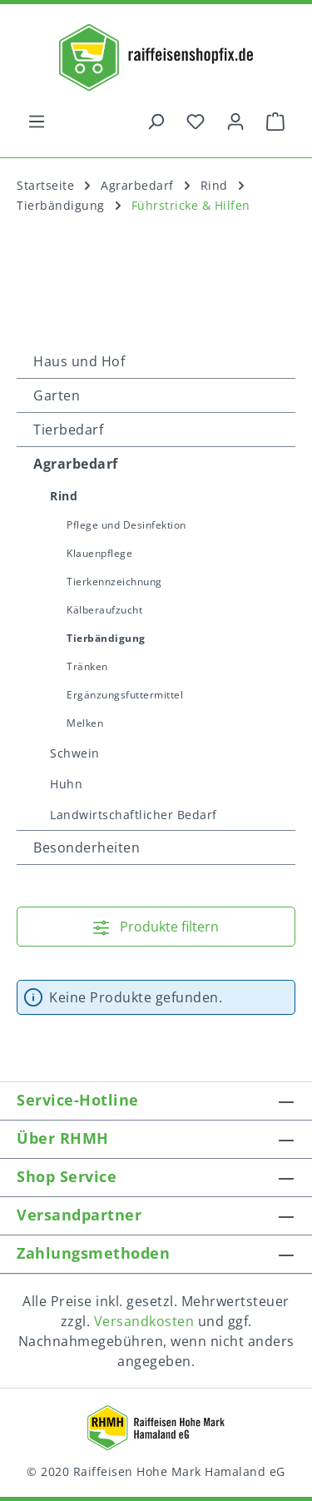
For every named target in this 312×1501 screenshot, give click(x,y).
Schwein (75, 753)
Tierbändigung (106, 638)
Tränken (87, 666)
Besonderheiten (86, 847)
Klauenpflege (99, 553)
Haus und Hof (79, 361)
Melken (85, 723)
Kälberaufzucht (104, 610)
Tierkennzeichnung (114, 581)
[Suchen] (156, 120)
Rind (63, 496)
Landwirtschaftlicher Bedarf (133, 815)
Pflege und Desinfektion (126, 525)
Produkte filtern (155, 926)
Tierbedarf (68, 429)
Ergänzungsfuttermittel (125, 695)
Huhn (66, 784)
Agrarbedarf (75, 464)
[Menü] (37, 120)
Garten (56, 395)
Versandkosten (144, 1321)
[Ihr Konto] (235, 120)
